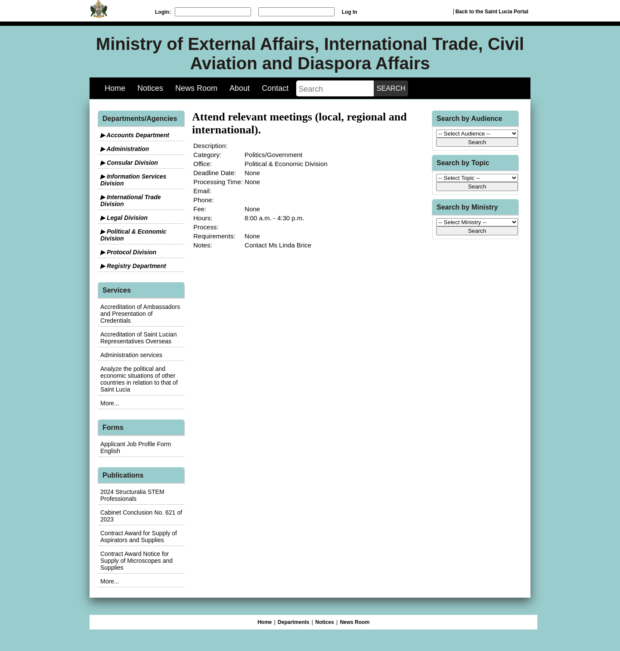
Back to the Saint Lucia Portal (492, 12)
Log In (349, 12)
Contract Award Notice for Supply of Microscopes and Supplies (136, 560)
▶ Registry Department (133, 265)
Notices (150, 88)
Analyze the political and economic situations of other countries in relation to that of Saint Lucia (139, 379)
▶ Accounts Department (134, 135)
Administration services (131, 355)
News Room (196, 88)
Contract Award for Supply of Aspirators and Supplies (138, 536)
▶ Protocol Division (128, 252)
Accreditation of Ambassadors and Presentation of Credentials (140, 313)
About (239, 88)
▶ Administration (124, 148)
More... (109, 403)
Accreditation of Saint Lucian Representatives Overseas (138, 338)
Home (115, 88)
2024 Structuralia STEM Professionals (132, 495)
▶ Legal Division (124, 217)
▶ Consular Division (129, 162)
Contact (275, 88)
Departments (293, 622)
